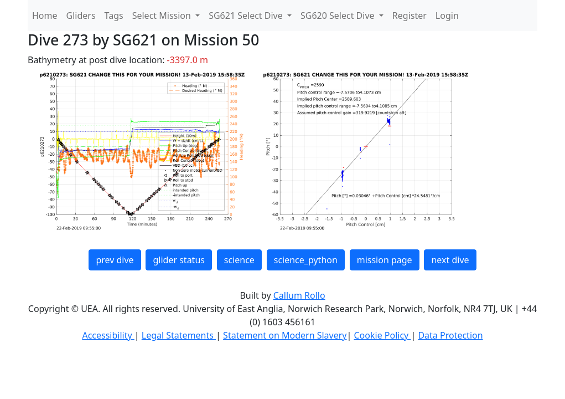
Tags (114, 15)
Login (447, 15)
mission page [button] (384, 260)
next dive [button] (450, 260)
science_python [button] (306, 260)
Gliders (81, 15)
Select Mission (162, 15)
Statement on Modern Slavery (284, 335)
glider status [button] (178, 260)
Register (409, 15)
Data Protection (450, 335)
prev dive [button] (114, 260)
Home (45, 15)
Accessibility (108, 335)
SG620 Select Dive (338, 15)
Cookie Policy (382, 335)
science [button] (239, 260)
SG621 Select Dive (247, 15)
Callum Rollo (299, 295)
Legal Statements (179, 335)
